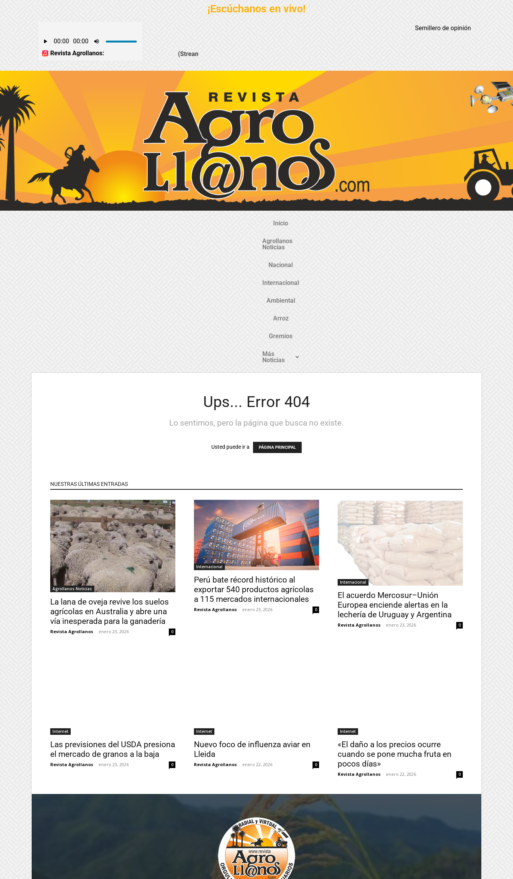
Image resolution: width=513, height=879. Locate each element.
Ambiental (286, 223)
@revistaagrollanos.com (273, 808)
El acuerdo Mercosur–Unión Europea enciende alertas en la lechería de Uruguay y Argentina (395, 468)
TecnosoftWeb (220, 866)
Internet (60, 594)
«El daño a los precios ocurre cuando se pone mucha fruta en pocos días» (395, 617)
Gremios (351, 223)
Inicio (102, 223)
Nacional (200, 223)
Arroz (320, 223)
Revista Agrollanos (71, 494)
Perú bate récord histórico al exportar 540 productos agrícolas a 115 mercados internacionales (254, 452)
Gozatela (149, 873)
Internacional (242, 223)
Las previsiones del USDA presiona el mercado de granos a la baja (112, 612)
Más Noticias (396, 223)
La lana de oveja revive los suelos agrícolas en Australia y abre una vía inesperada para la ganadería (109, 474)
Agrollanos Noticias (149, 223)
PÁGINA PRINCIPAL (277, 310)
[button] (396, 223)
